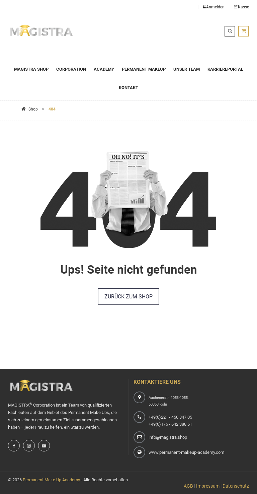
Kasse (241, 7)
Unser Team (186, 69)
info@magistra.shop (168, 437)
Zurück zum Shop (128, 296)
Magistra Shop (31, 69)
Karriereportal (225, 69)
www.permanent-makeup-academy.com (186, 452)
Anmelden (214, 7)
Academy (104, 69)
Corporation (71, 69)
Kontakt (128, 87)
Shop (29, 109)
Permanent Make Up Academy (51, 479)
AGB (188, 486)
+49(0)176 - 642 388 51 (170, 424)
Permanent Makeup (144, 69)
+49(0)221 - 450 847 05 (170, 417)
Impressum (208, 486)
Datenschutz (236, 486)
